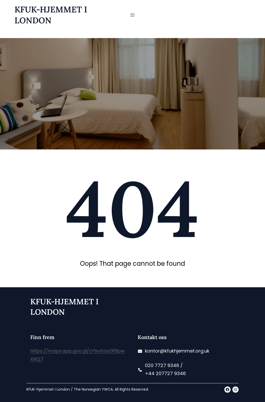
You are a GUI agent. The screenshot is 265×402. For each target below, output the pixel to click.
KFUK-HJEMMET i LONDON (50, 15)
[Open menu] (132, 15)
